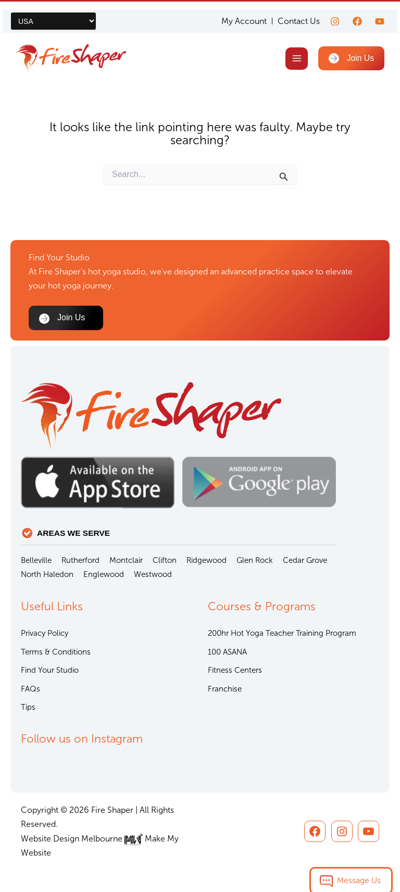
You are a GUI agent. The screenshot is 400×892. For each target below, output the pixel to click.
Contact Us (299, 13)
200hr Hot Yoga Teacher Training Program (282, 633)
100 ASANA (227, 652)
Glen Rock (254, 560)
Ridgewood (206, 560)
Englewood (103, 574)
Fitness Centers (235, 670)
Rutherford (80, 560)
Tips (28, 707)
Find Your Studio (50, 670)
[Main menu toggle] (301, 51)
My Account (244, 13)
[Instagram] (335, 13)
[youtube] (379, 13)
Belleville (36, 560)
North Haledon (47, 574)
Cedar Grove (305, 560)
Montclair (126, 560)
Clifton (165, 560)
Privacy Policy (44, 633)
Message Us (359, 871)
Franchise (225, 689)
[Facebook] (357, 13)
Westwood (153, 574)
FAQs (30, 689)
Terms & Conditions (56, 652)
